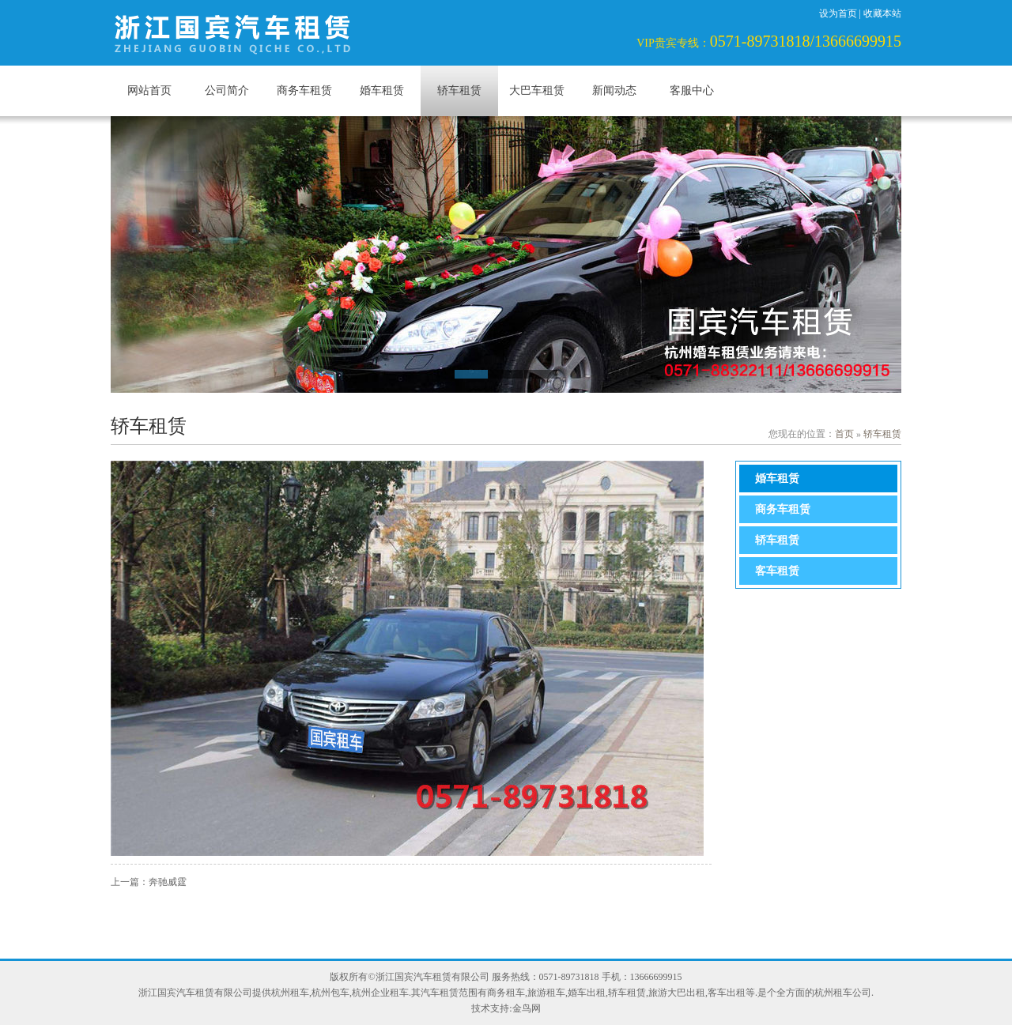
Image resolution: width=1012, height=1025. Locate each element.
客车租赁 (777, 571)
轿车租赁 (459, 90)
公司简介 (227, 90)
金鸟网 (526, 1008)
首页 (844, 433)
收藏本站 (882, 13)
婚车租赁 (382, 90)
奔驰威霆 (168, 881)
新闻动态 (614, 90)
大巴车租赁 (537, 90)
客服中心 (692, 90)
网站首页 (149, 90)
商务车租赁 (304, 90)
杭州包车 (330, 992)
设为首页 (838, 13)
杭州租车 (290, 992)
